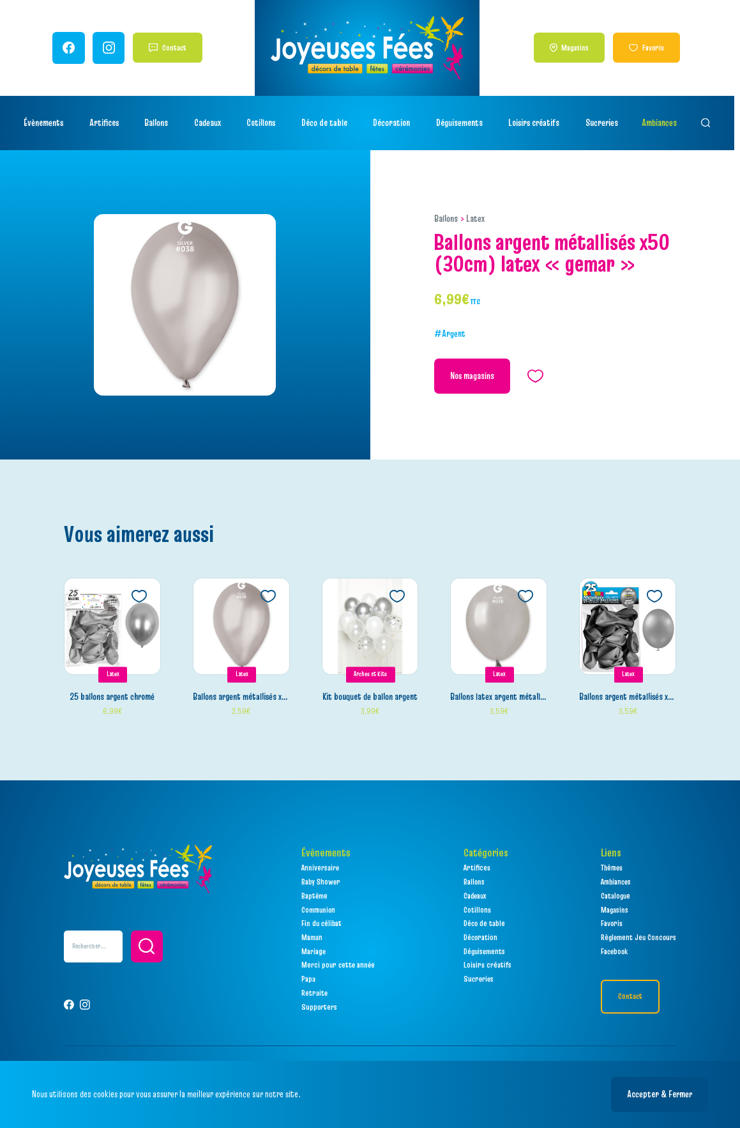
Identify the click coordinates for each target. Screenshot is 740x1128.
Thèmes (612, 868)
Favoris (657, 47)
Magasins (580, 47)
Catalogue (615, 895)
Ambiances (662, 122)
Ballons (446, 218)
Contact (175, 47)
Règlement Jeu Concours (638, 937)
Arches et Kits (370, 675)
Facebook (614, 951)
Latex (475, 218)
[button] (147, 946)
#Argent (449, 334)
